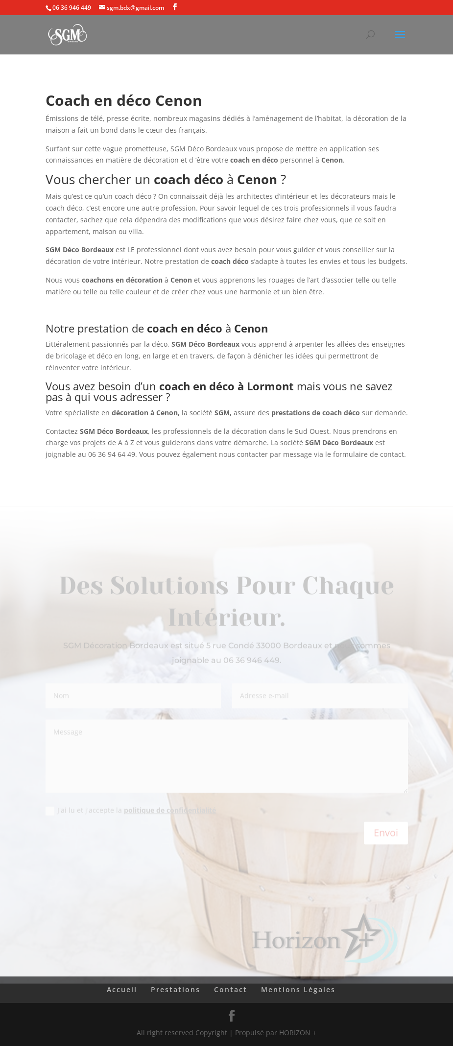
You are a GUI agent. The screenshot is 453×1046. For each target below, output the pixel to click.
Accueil (122, 989)
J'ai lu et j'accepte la (131, 812)
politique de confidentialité (170, 811)
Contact (230, 989)
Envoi (386, 834)
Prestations (175, 989)
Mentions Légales (298, 989)
